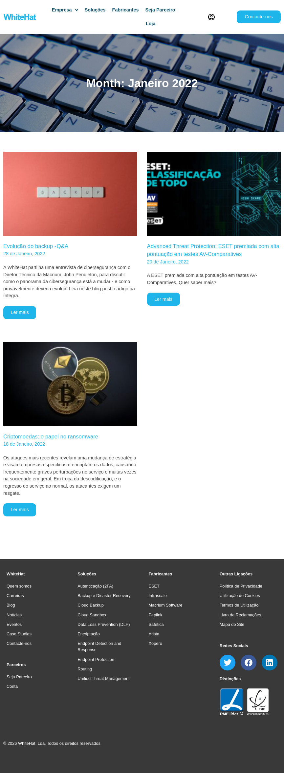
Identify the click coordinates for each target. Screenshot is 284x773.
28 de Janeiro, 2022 (24, 253)
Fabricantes (160, 573)
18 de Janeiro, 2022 (24, 444)
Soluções (86, 573)
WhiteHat (16, 573)
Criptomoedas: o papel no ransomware (50, 437)
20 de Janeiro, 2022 (168, 261)
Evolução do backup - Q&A (35, 246)
